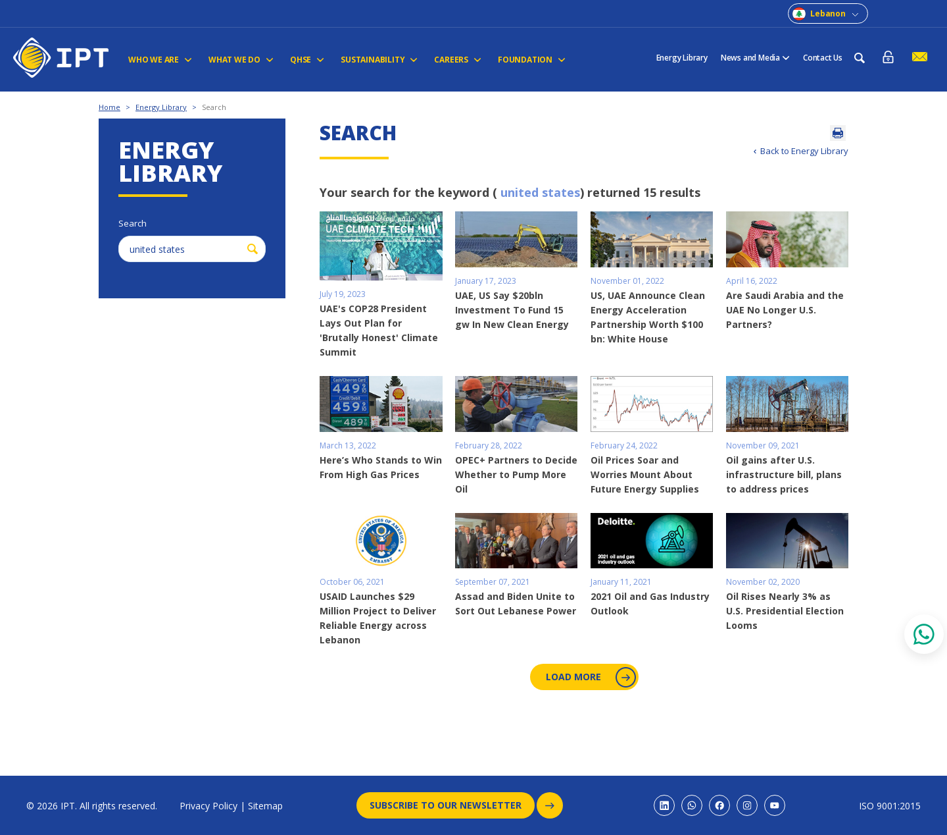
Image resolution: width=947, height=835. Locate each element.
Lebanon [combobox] (828, 13)
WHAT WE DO (241, 59)
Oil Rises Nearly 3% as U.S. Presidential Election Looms (785, 611)
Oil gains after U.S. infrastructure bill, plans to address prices (784, 474)
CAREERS (457, 59)
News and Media (755, 57)
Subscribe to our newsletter (452, 805)
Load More (589, 677)
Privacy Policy (208, 805)
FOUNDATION (532, 59)
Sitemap (265, 805)
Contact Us (822, 57)
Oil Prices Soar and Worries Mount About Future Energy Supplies (645, 474)
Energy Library (682, 57)
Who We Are (160, 59)
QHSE (307, 59)
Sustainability (379, 59)
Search (214, 107)
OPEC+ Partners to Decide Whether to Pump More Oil (516, 474)
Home (109, 107)
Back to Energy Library (804, 151)
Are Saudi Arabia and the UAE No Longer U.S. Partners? (785, 310)
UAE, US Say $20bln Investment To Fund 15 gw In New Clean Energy (512, 310)
